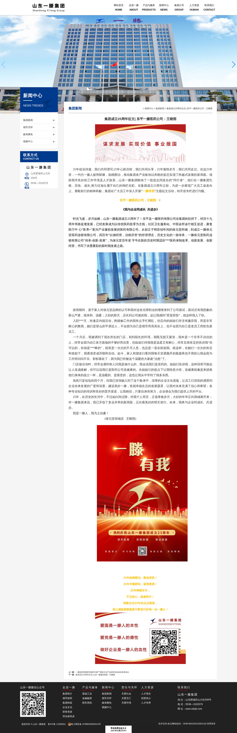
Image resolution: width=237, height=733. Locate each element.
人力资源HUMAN (194, 7)
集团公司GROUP (179, 7)
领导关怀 (39, 127)
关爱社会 (126, 693)
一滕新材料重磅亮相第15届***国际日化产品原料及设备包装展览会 (102, 672)
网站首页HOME (118, 7)
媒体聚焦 (39, 134)
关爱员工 (126, 698)
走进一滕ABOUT (134, 7)
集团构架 (67, 702)
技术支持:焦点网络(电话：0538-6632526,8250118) (183, 723)
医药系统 (87, 702)
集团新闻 (39, 120)
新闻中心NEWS (164, 7)
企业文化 (67, 707)
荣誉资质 (67, 711)
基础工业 (87, 693)
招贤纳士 (146, 698)
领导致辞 (67, 698)
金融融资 (87, 698)
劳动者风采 (69, 716)
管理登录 (211, 723)
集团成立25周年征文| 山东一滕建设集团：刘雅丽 (95, 675)
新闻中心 (149, 108)
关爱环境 (126, 702)
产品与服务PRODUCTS (149, 7)
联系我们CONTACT (209, 7)
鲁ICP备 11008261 (57, 724)
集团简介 (67, 693)
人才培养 (146, 702)
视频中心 (39, 141)
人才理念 (146, 693)
